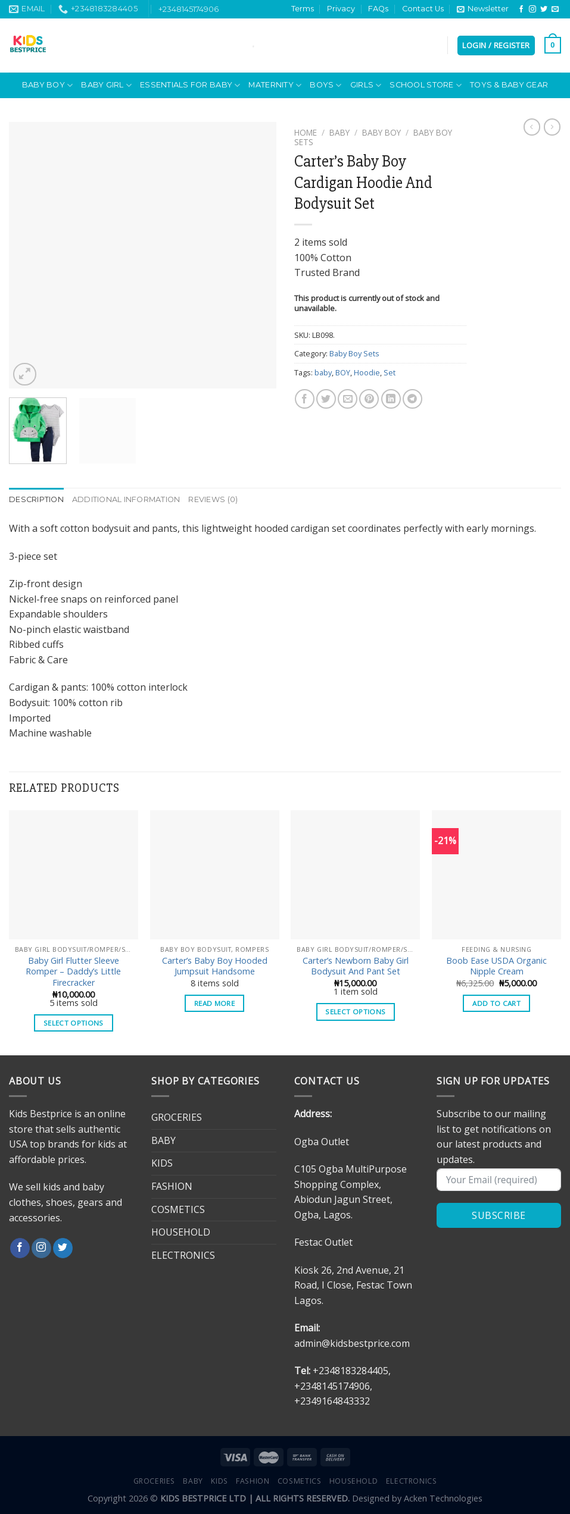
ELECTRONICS (183, 1255)
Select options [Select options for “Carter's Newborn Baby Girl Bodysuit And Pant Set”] (355, 1011)
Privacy (341, 8)
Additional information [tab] (126, 499)
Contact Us (423, 8)
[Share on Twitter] (326, 399)
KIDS (162, 1163)
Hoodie (367, 372)
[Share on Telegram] (412, 399)
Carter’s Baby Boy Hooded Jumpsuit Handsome (214, 966)
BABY (339, 132)
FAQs (378, 8)
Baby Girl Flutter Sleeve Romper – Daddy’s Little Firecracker (73, 971)
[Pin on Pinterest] (369, 399)
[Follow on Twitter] (543, 9)
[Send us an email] (555, 9)
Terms (302, 8)
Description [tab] (36, 499)
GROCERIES (176, 1117)
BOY (342, 372)
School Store (426, 85)
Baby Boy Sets (354, 353)
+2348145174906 (188, 9)
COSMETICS (178, 1209)
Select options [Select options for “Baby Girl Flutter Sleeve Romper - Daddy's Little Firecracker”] (73, 1022)
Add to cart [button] (496, 1003)
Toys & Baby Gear (509, 84)
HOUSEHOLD (180, 1232)
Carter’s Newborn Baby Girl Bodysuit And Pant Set (356, 966)
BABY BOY (47, 85)
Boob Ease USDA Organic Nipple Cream (496, 966)
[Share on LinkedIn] (391, 399)
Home (305, 132)
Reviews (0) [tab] (213, 499)
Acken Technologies (443, 1498)
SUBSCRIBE (498, 1215)
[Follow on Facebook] (521, 9)
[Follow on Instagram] (532, 9)
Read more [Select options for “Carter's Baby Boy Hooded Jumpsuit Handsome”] (214, 1003)
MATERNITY (274, 85)
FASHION (171, 1186)
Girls (366, 85)
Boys (325, 85)
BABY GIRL (106, 85)
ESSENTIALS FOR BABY (190, 85)
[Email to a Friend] (347, 399)
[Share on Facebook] (304, 399)
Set (389, 372)
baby (323, 372)
